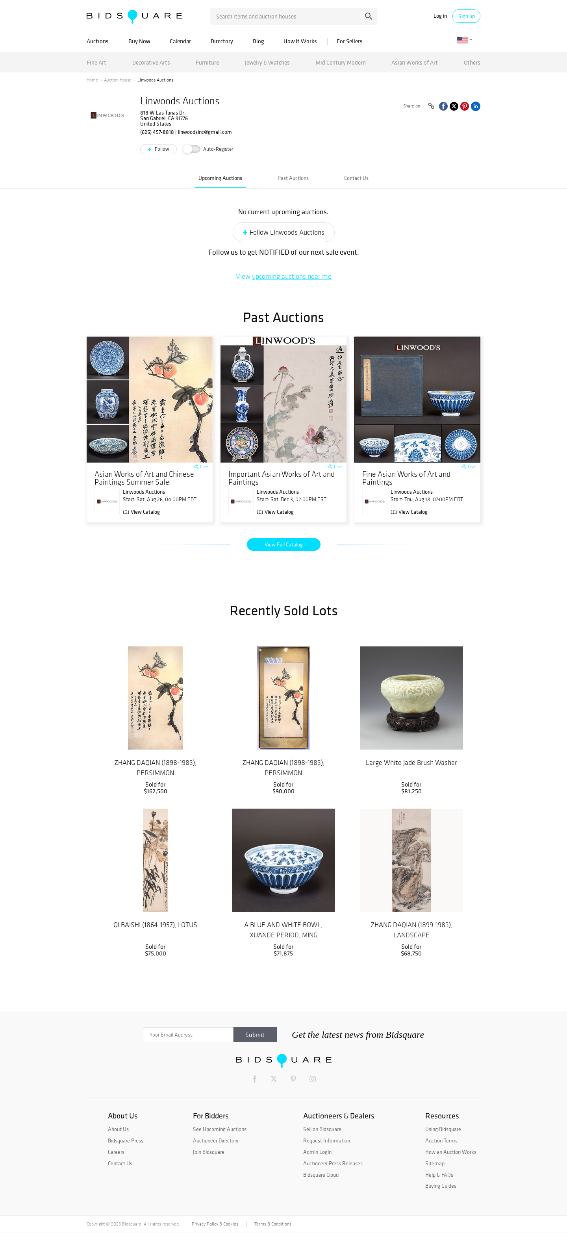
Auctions (98, 41)
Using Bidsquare (443, 1129)
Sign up (466, 16)
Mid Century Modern (341, 62)
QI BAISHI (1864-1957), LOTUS (155, 924)
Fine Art (96, 62)
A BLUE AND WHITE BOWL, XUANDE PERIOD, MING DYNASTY (283, 935)
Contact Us (356, 177)
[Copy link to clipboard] (431, 106)
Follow (161, 149)
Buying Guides (440, 1185)
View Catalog (145, 511)
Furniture (207, 62)
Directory (222, 41)
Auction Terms (441, 1140)
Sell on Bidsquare (322, 1129)
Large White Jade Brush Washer (411, 762)
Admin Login (317, 1151)
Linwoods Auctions (179, 101)
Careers (116, 1151)
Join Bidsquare (208, 1151)
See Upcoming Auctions (219, 1129)
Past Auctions (293, 177)
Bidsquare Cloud (321, 1174)
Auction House (118, 80)
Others (472, 62)
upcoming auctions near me (292, 276)
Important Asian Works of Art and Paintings (281, 478)
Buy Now (139, 41)
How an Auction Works (450, 1151)
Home (92, 80)
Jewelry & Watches (267, 62)
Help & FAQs (439, 1174)
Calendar (180, 41)
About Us (118, 1129)
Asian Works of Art (414, 62)
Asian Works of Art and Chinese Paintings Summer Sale (144, 478)
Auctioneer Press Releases (333, 1163)
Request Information (326, 1140)
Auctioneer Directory (215, 1140)
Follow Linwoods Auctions (287, 232)
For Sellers (350, 41)
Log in (440, 16)
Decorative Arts (151, 62)
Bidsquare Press (125, 1140)
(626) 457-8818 (157, 131)
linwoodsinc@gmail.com (205, 131)
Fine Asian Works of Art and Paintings (406, 478)
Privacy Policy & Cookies (215, 1224)
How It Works (300, 41)
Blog (258, 41)
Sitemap (435, 1163)
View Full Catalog (284, 544)
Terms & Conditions (272, 1224)
